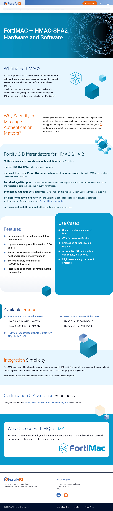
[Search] (101, 3)
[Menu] (107, 3)
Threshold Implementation (52, 201)
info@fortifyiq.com (64, 480)
